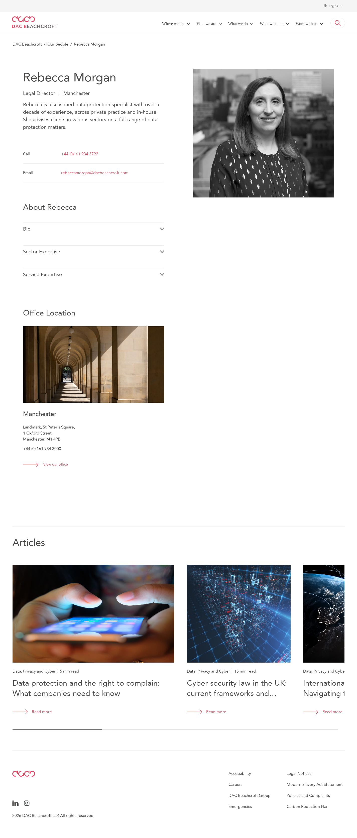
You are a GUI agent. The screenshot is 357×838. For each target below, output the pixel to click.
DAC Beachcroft (27, 44)
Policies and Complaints (308, 796)
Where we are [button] (173, 24)
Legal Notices (299, 774)
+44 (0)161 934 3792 (79, 154)
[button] (337, 23)
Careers (235, 785)
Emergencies (240, 807)
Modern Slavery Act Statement (315, 785)
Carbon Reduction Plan (307, 807)
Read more (42, 712)
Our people (57, 44)
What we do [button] (238, 24)
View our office (55, 465)
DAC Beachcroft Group (249, 796)
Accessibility (239, 774)
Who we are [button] (206, 24)
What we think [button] (272, 24)
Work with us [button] (306, 24)
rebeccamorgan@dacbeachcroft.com (95, 173)
